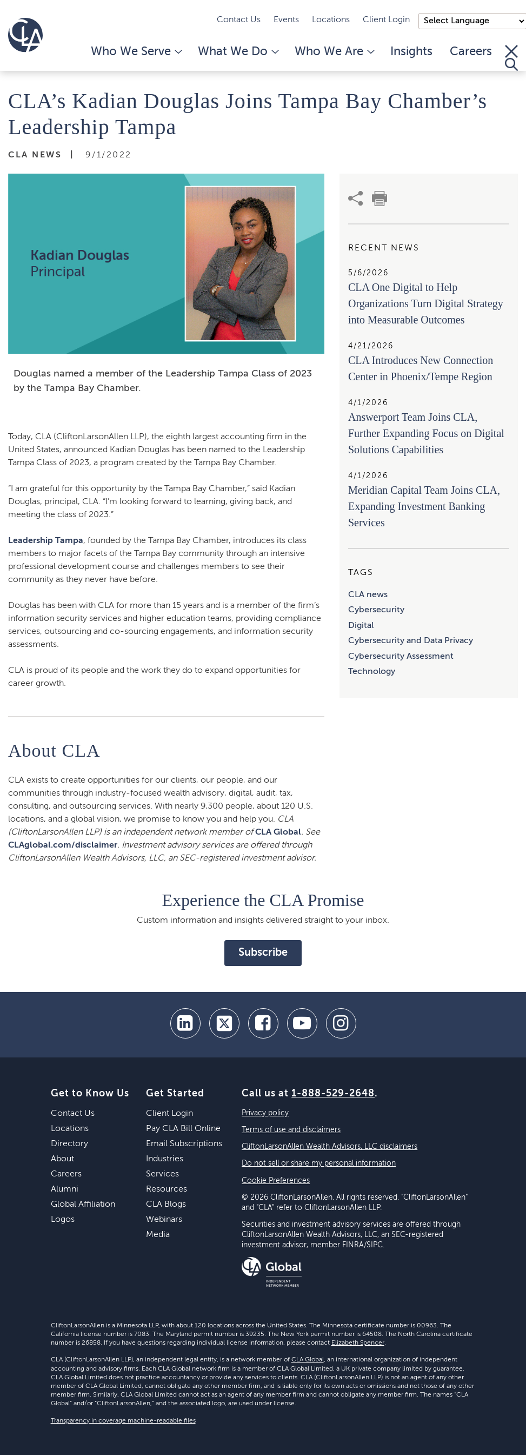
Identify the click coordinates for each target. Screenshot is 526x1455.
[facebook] (263, 1023)
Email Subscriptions (184, 1144)
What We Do (237, 52)
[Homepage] (25, 35)
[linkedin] (185, 1023)
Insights (411, 52)
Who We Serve (136, 52)
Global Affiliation (83, 1204)
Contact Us (239, 20)
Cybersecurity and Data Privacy (410, 641)
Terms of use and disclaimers (291, 1130)
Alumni (64, 1189)
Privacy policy (265, 1113)
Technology (371, 671)
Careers (471, 52)
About (62, 1159)
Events (286, 20)
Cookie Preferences (276, 1181)
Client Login (386, 20)
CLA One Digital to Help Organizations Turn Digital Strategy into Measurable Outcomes (425, 303)
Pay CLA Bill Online (183, 1129)
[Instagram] (341, 1023)
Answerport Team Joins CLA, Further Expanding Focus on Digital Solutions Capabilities (426, 433)
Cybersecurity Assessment (401, 656)
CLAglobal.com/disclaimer (62, 845)
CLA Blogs (166, 1204)
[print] (379, 198)
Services (162, 1174)
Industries (164, 1159)
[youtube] (302, 1023)
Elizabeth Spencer (357, 1343)
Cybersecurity (376, 610)
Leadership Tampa (45, 541)
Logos (63, 1219)
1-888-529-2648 (333, 1094)
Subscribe (263, 953)
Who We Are (334, 52)
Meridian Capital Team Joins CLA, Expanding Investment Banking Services (424, 506)
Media (158, 1235)
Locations (331, 20)
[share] (355, 198)
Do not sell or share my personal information (319, 1163)
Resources (166, 1189)
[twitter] (224, 1023)
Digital (361, 625)
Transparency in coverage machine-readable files (123, 1421)
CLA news (368, 595)
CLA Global (278, 832)
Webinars (164, 1219)
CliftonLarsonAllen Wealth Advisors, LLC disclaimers (329, 1146)
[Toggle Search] (511, 58)
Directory (69, 1144)
